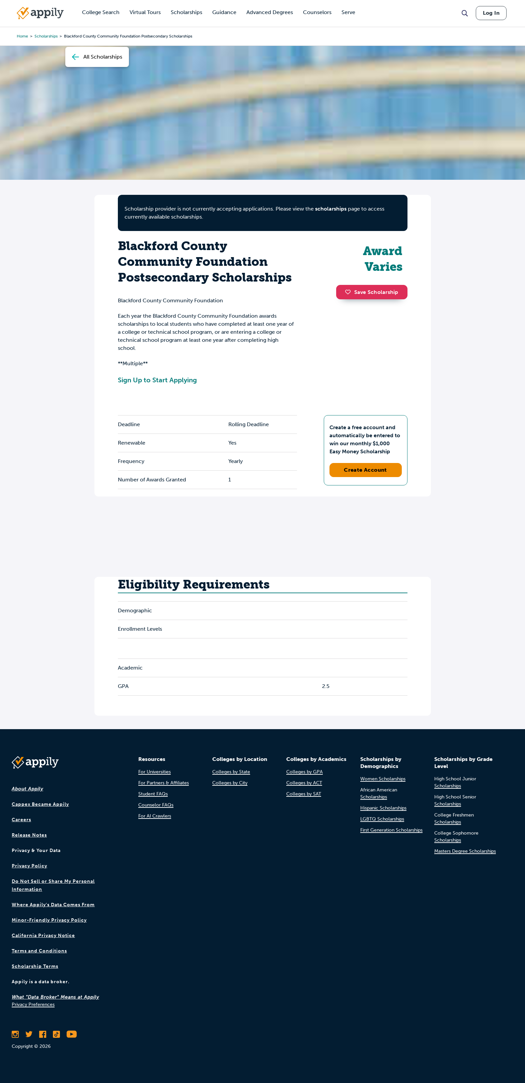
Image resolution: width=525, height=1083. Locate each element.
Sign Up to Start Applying (157, 380)
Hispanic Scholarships (383, 808)
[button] (349, 292)
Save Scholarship (371, 292)
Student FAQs (153, 794)
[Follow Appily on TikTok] (56, 1034)
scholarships (46, 36)
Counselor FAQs (155, 805)
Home (22, 36)
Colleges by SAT (303, 794)
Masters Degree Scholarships (465, 851)
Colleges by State (231, 772)
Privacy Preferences (33, 1004)
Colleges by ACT (304, 783)
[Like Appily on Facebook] (42, 1034)
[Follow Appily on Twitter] (28, 1034)
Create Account (365, 470)
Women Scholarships (382, 779)
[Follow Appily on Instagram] (15, 1034)
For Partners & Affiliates (163, 783)
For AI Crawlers (154, 816)
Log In (491, 13)
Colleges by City (229, 783)
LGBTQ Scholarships (382, 819)
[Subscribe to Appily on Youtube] (72, 1034)
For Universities (154, 772)
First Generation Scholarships (391, 830)
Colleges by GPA (304, 772)
